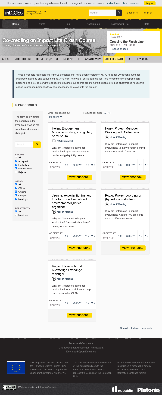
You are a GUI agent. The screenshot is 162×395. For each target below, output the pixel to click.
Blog (67, 23)
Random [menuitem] (54, 117)
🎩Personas (114, 59)
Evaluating (22, 165)
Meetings (21, 199)
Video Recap (23, 59)
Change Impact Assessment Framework (81, 347)
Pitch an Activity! (89, 59)
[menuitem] (133, 13)
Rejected (21, 172)
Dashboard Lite (120, 23)
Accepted (21, 161)
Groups (20, 195)
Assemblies (93, 23)
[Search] (24, 144)
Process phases (119, 48)
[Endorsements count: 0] (87, 165)
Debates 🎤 (44, 59)
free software (48, 387)
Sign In (148, 12)
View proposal (80, 177)
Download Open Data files (81, 351)
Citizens (20, 192)
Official (20, 188)
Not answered (23, 168)
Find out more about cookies (123, 3)
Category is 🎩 (137, 59)
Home (15, 23)
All (18, 157)
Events (41, 23)
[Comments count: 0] (93, 165)
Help (146, 23)
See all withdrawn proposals (136, 328)
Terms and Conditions (81, 343)
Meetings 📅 (64, 59)
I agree (149, 3)
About (6, 59)
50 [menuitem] (105, 113)
